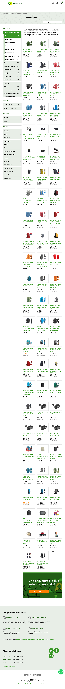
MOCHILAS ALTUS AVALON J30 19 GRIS (28, 414)
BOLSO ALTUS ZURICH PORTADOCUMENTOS (29, 136)
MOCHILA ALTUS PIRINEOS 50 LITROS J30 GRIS (42, 264)
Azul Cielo (11, 137)
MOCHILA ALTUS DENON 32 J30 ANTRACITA (55, 328)
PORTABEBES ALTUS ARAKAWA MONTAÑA (28, 563)
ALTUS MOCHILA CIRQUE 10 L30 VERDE (42, 51)
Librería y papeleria (11, 90)
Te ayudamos (39, 591)
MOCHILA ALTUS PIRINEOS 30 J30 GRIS (55, 350)
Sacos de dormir (12, 42)
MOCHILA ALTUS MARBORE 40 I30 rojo (28, 371)
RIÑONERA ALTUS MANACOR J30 (55, 135)
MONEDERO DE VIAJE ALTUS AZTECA (27, 542)
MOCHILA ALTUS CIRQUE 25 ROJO (42, 221)
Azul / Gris (11, 141)
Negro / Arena (11, 171)
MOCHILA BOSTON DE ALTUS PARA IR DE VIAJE (56, 456)
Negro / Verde (11, 168)
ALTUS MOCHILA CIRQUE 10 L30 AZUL (28, 115)
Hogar (14, 13)
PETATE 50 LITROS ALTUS (29, 434)
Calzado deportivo (12, 49)
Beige (11, 144)
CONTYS (11, 121)
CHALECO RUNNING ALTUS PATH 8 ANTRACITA (28, 200)
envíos (33, 639)
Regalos (11, 83)
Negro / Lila (11, 175)
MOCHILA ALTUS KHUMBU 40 (28, 498)
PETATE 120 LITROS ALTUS (54, 434)
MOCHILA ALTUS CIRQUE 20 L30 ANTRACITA (28, 94)
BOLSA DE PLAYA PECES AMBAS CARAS (55, 520)
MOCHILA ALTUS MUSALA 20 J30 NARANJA (55, 286)
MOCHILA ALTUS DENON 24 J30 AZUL (42, 307)
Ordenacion (11, 76)
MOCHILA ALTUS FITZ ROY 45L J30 (28, 455)
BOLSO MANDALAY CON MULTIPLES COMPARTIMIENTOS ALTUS (43, 520)
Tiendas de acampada (12, 46)
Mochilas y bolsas (12, 36)
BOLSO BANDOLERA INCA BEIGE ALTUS (42, 456)
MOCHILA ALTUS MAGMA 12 (28, 285)
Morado (11, 161)
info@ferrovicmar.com (9, 666)
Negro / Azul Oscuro (11, 154)
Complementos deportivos (13, 52)
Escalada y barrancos (12, 56)
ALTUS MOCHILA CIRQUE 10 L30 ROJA (55, 94)
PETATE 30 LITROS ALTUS (56, 413)
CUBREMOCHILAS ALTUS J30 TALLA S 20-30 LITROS (28, 243)
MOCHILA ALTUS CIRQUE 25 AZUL (28, 221)
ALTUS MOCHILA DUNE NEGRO (42, 71)
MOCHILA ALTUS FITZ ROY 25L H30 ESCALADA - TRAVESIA (55, 371)
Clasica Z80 (11, 178)
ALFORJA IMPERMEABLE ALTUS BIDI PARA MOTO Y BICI (28, 179)
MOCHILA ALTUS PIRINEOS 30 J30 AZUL (42, 350)
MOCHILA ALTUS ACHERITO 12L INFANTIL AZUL (55, 115)
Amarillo (11, 131)
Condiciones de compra (23, 639)
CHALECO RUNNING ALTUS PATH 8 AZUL (42, 200)
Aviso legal (20, 684)
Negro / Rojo (11, 164)
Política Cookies (43, 684)
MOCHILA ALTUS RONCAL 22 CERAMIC (28, 350)
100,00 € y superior (11, 108)
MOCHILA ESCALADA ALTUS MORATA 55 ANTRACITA (29, 328)
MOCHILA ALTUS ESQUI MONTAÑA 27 (55, 542)
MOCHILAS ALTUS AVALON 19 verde (55, 391)
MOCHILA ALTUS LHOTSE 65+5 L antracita (55, 499)
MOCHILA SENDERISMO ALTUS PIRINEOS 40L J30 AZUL (28, 478)
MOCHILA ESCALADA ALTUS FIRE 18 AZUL (42, 328)
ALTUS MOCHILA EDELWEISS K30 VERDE (55, 51)
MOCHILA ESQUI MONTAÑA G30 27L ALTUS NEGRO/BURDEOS (55, 200)
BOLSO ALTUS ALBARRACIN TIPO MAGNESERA (29, 158)
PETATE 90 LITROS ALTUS (42, 413)
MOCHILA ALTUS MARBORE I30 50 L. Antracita (42, 371)
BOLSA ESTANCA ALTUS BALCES (55, 263)
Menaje (11, 73)
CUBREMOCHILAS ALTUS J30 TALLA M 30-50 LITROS (55, 222)
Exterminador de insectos (11, 93)
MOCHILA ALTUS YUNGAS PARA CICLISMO (42, 179)
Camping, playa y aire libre (13, 59)
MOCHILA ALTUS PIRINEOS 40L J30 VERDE (55, 478)
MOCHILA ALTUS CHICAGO (42, 391)
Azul (11, 134)
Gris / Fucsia (11, 148)
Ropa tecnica (12, 39)
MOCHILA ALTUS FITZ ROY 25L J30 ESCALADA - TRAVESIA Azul (28, 392)
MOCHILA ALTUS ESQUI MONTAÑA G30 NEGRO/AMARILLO (56, 243)
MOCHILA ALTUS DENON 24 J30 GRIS (55, 307)
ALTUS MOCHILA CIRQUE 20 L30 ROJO (55, 72)
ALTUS (11, 118)
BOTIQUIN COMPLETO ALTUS (42, 541)
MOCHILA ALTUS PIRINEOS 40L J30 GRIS (42, 478)
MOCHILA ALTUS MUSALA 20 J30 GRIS (42, 286)
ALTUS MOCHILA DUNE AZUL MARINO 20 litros (28, 72)
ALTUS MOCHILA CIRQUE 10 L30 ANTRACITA (42, 115)
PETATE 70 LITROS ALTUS (42, 434)
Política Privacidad (30, 684)
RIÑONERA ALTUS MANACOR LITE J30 (42, 136)
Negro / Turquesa (11, 151)
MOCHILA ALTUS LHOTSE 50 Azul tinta (42, 499)
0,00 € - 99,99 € (11, 104)
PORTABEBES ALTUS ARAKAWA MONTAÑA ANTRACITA (42, 563)
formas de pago (49, 639)
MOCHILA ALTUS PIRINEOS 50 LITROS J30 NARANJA (28, 264)
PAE (11, 86)
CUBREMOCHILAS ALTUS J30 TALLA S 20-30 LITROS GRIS (42, 243)
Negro (11, 158)
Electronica (11, 69)
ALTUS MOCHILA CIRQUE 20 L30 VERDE (28, 51)
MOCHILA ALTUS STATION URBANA (55, 178)
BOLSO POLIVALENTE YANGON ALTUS (28, 520)
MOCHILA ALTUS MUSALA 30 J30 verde (28, 307)
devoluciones (40, 639)
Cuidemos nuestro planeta (12, 63)
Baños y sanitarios (11, 66)
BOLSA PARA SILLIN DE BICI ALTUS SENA (41, 158)
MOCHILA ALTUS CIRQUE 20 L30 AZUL (42, 94)
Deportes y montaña (22, 13)
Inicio (10, 13)
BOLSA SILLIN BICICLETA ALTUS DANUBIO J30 (55, 158)
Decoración (11, 79)
